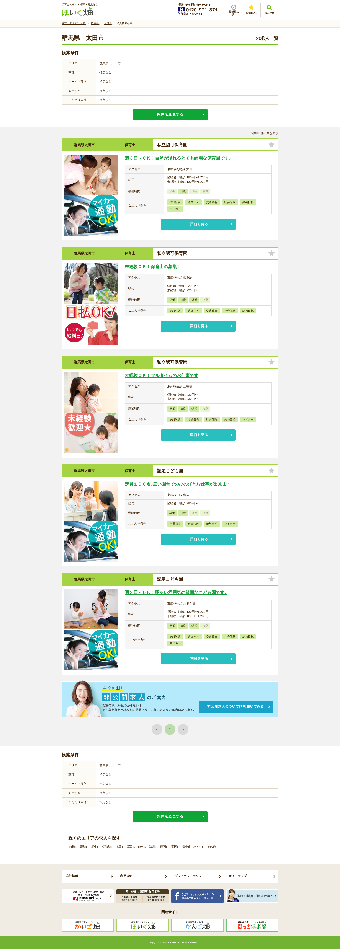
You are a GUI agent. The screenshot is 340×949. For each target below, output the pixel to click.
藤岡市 (164, 846)
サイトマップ (238, 876)
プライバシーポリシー (189, 876)
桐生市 (95, 846)
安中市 (186, 846)
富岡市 (175, 846)
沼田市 (131, 846)
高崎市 (84, 846)
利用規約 (126, 876)
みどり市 (199, 846)
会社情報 (72, 876)
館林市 (142, 846)
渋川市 (153, 846)
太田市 (120, 846)
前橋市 (73, 846)
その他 (211, 846)
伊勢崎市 (108, 846)
